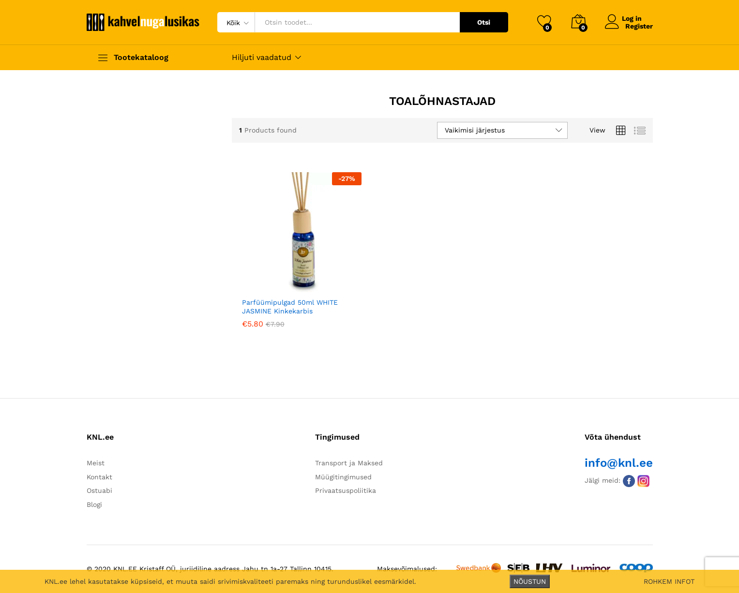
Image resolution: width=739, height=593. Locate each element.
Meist (96, 463)
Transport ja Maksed (349, 463)
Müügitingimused (343, 477)
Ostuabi (99, 490)
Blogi (94, 504)
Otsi (483, 22)
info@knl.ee (619, 463)
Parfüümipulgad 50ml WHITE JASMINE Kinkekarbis (290, 306)
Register (639, 26)
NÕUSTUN (529, 581)
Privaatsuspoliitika (345, 490)
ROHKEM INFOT (669, 581)
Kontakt (99, 477)
